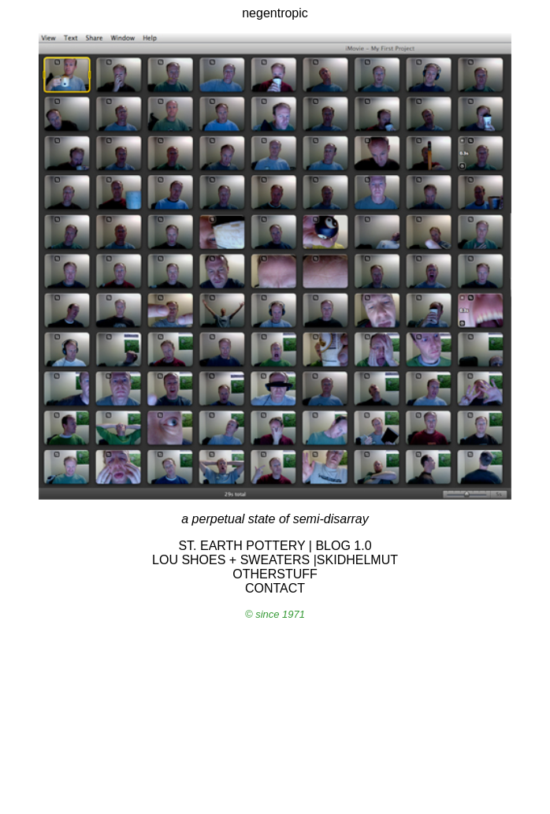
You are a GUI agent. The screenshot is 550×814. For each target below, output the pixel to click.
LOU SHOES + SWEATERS (231, 560)
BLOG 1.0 (343, 545)
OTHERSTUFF (275, 574)
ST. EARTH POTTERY (241, 545)
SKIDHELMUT (357, 560)
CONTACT (275, 588)
